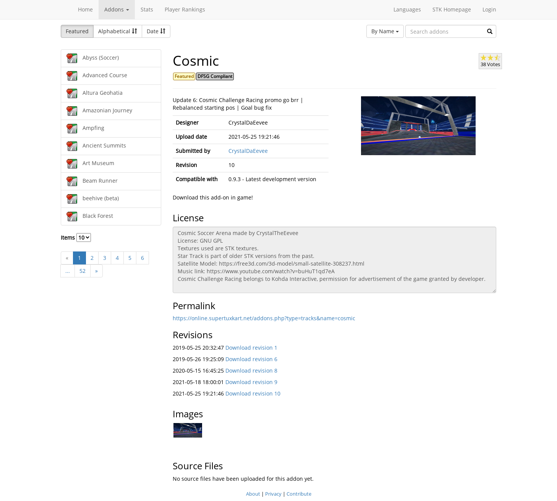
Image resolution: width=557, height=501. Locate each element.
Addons (116, 9)
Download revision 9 (251, 382)
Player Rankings (185, 9)
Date (156, 31)
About (253, 493)
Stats (147, 9)
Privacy (273, 493)
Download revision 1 (251, 347)
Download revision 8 (251, 370)
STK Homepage (451, 9)
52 (82, 270)
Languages (407, 9)
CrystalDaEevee (248, 150)
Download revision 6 (251, 359)
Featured (77, 31)
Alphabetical (117, 31)
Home (85, 9)
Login (489, 9)
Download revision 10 (252, 393)
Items (76, 237)
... (67, 270)
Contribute (299, 493)
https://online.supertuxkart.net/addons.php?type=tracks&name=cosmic (264, 318)
